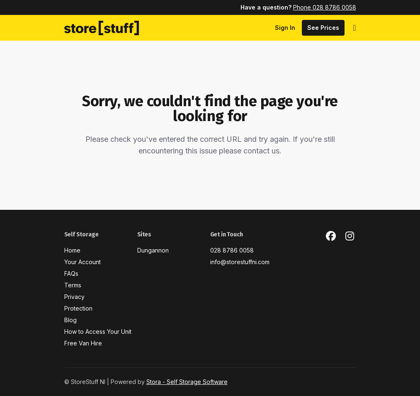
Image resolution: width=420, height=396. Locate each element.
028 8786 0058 (232, 250)
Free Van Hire (83, 343)
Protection (78, 308)
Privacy (74, 296)
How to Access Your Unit (97, 331)
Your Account (82, 261)
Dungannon (153, 250)
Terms (72, 285)
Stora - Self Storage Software (187, 381)
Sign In (285, 27)
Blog (70, 319)
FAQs (71, 273)
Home (72, 250)
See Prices (323, 27)
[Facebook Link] (331, 236)
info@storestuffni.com (239, 261)
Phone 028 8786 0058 (324, 7)
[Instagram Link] (350, 236)
